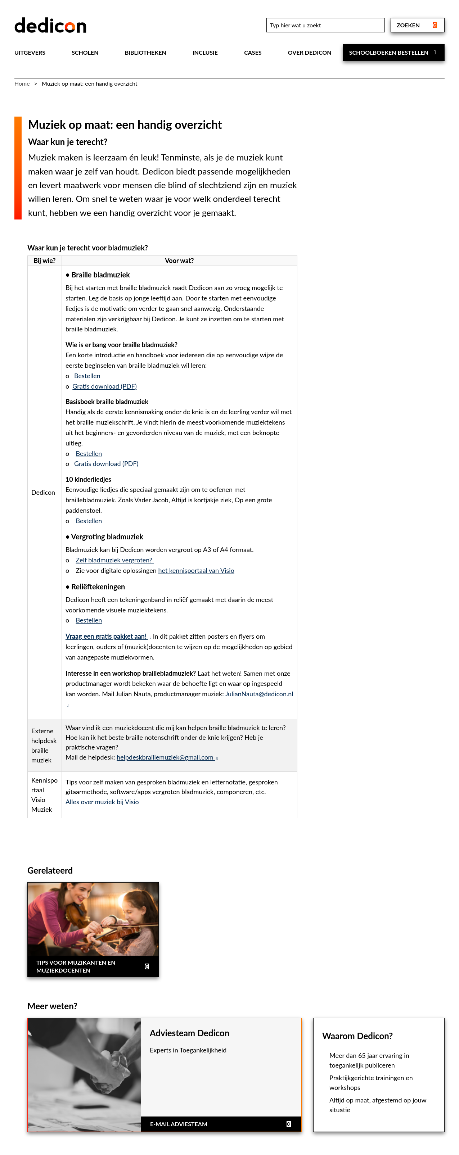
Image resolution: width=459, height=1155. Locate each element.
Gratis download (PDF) (104, 386)
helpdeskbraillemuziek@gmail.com (167, 757)
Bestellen (87, 376)
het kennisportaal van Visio (196, 570)
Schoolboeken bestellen (393, 52)
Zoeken (417, 25)
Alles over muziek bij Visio (102, 802)
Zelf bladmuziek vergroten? (115, 560)
